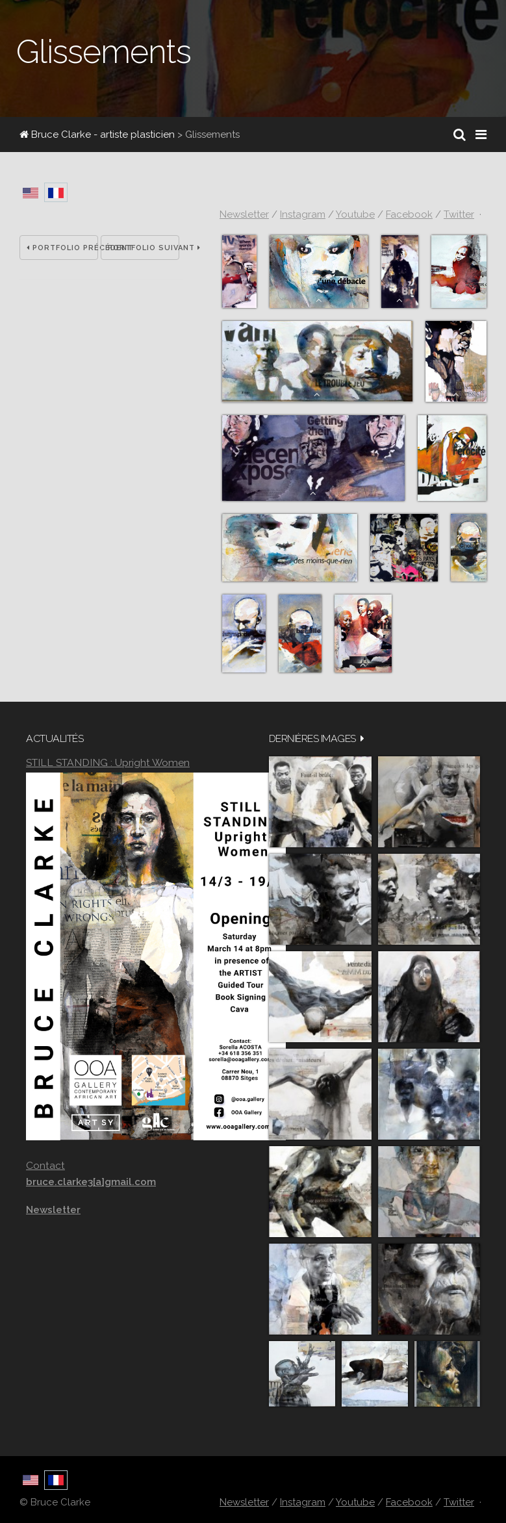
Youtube (355, 214)
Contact (45, 1165)
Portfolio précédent (62, 248)
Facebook (409, 214)
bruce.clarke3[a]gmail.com (91, 1182)
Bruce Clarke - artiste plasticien (97, 134)
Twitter (459, 214)
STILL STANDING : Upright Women (108, 762)
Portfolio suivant (143, 248)
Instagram (302, 214)
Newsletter (244, 214)
